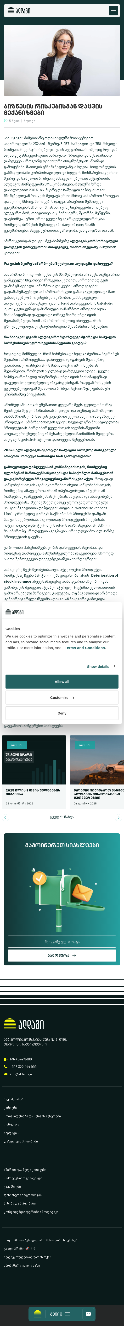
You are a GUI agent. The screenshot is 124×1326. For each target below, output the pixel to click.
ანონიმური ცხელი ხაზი (22, 1265)
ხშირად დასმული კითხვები (25, 1169)
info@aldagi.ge (21, 1074)
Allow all (62, 682)
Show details (98, 666)
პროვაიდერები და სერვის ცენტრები (32, 1116)
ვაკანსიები (12, 1186)
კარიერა (10, 1107)
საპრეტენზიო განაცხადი (23, 1178)
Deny (62, 713)
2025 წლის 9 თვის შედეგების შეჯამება (33, 792)
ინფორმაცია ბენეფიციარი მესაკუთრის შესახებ (41, 1240)
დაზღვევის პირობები (21, 1141)
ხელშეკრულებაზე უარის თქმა (27, 1257)
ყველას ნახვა (62, 817)
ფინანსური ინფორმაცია (23, 1195)
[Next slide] (118, 817)
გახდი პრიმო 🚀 (16, 1248)
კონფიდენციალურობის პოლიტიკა (31, 1212)
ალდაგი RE (12, 1133)
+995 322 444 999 (23, 1067)
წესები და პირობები (20, 1203)
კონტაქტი (11, 1124)
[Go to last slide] (5, 817)
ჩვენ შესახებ (13, 1099)
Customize (62, 697)
